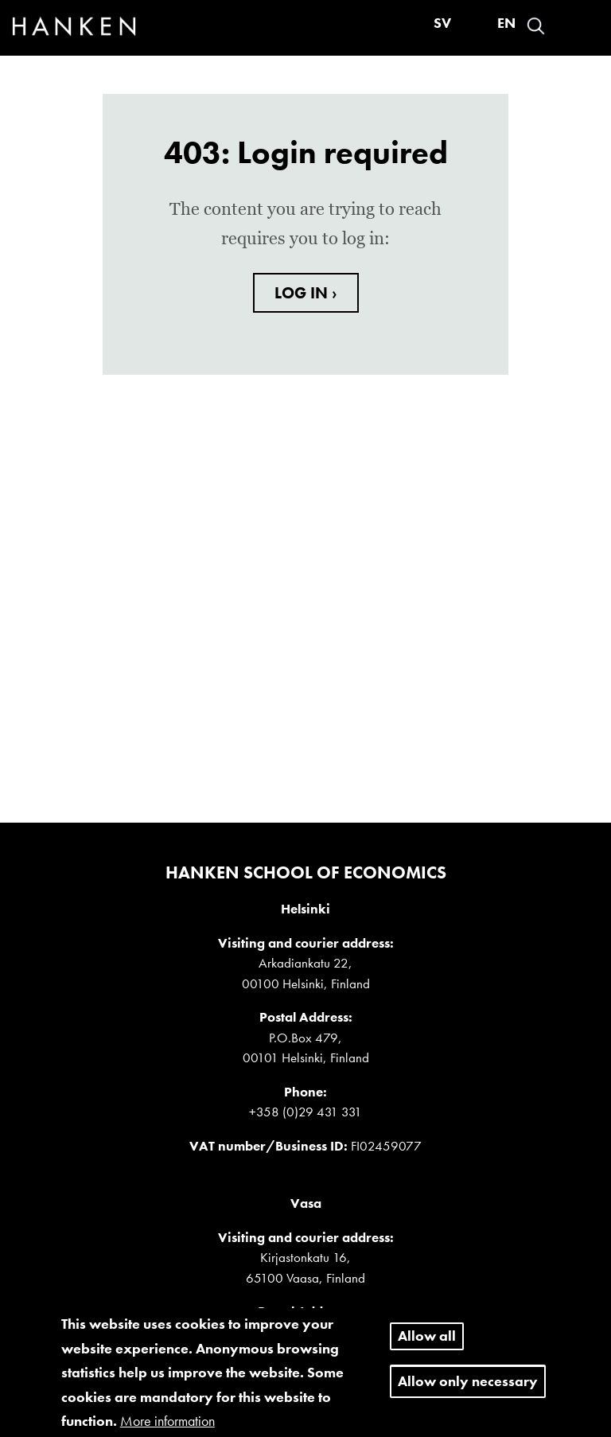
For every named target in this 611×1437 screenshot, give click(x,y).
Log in (564, 26)
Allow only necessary (468, 1388)
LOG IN (303, 292)
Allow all (427, 1343)
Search (536, 26)
